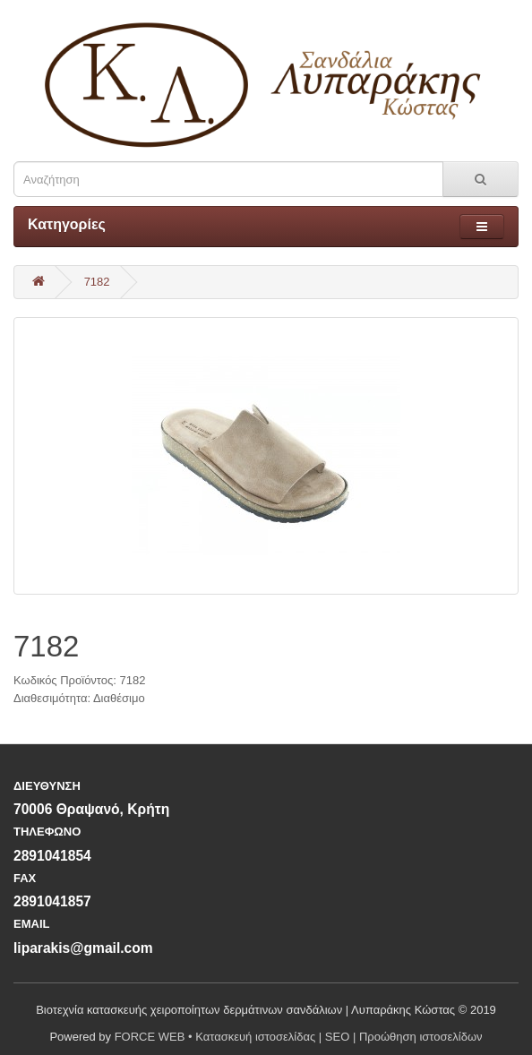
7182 (97, 281)
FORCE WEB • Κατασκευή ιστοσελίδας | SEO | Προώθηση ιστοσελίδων (299, 1036)
